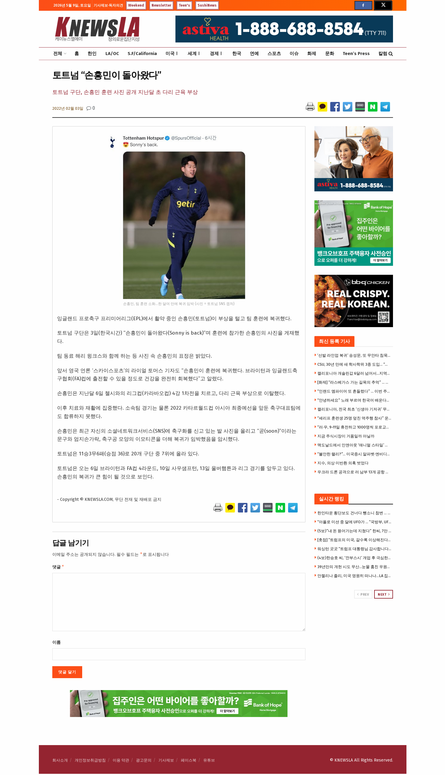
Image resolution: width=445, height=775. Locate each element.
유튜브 (209, 761)
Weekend (136, 5)
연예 (254, 53)
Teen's (184, 5)
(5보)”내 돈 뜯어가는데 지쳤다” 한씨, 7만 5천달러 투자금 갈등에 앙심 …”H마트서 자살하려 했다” (354, 531)
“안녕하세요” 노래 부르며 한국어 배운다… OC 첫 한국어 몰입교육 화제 (354, 400)
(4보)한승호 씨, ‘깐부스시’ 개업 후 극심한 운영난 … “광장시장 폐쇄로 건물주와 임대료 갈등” (354, 558)
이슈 (294, 53)
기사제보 (166, 761)
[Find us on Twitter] (383, 5)
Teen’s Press (356, 53)
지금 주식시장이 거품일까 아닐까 (345, 436)
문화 (329, 53)
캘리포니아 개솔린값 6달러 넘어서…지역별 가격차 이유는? (354, 373)
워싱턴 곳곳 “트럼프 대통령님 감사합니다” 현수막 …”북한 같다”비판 (354, 549)
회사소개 (60, 761)
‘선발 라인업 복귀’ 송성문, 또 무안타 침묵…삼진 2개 (354, 355)
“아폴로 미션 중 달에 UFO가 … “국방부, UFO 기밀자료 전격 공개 (354, 522)
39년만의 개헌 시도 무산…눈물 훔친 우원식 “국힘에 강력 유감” (354, 567)
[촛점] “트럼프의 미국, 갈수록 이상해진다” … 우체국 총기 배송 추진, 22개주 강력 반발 (354, 540)
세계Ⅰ (194, 53)
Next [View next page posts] (384, 594)
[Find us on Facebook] (363, 5)
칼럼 (382, 53)
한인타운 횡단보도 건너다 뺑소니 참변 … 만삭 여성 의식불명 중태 (354, 513)
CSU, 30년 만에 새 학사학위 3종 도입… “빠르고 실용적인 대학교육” (354, 364)
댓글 (58, 568)
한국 (236, 53)
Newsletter (161, 5)
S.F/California (142, 53)
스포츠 (274, 53)
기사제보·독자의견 (108, 5)
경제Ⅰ (216, 53)
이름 (56, 643)
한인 (92, 53)
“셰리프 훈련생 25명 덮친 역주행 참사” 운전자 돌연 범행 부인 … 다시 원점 (354, 418)
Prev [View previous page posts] (363, 594)
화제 (311, 53)
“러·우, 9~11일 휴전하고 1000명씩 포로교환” (354, 427)
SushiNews (207, 5)
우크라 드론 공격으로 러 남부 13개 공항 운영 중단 (354, 472)
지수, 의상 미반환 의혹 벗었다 (342, 463)
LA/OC (112, 53)
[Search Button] (391, 54)
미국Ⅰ (172, 53)
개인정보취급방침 (90, 761)
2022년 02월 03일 (67, 108)
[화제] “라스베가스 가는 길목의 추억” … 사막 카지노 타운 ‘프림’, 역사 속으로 (354, 382)
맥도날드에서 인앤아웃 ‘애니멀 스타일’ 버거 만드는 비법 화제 (354, 445)
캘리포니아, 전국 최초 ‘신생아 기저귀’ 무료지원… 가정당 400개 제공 (354, 409)
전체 (57, 53)
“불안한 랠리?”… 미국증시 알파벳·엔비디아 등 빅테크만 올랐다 (354, 454)
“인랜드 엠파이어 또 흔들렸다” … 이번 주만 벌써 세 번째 (354, 391)
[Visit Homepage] (97, 29)
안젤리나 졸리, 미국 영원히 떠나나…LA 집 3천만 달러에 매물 (354, 575)
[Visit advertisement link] (353, 621)
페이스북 (188, 761)
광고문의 (144, 761)
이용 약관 (121, 761)
